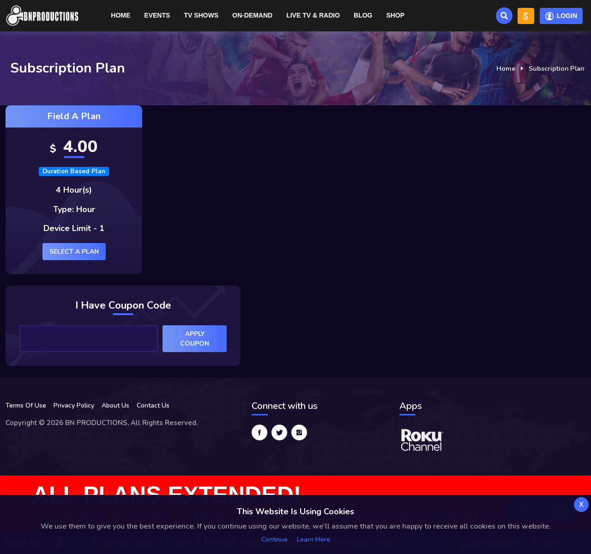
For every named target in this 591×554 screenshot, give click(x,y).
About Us (115, 405)
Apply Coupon (194, 338)
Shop (395, 15)
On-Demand (252, 15)
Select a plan (74, 251)
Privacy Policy (74, 405)
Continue (274, 539)
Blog (363, 15)
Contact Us (153, 405)
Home (120, 15)
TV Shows (201, 15)
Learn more (313, 539)
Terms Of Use (26, 405)
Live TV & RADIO (313, 15)
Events (157, 15)
